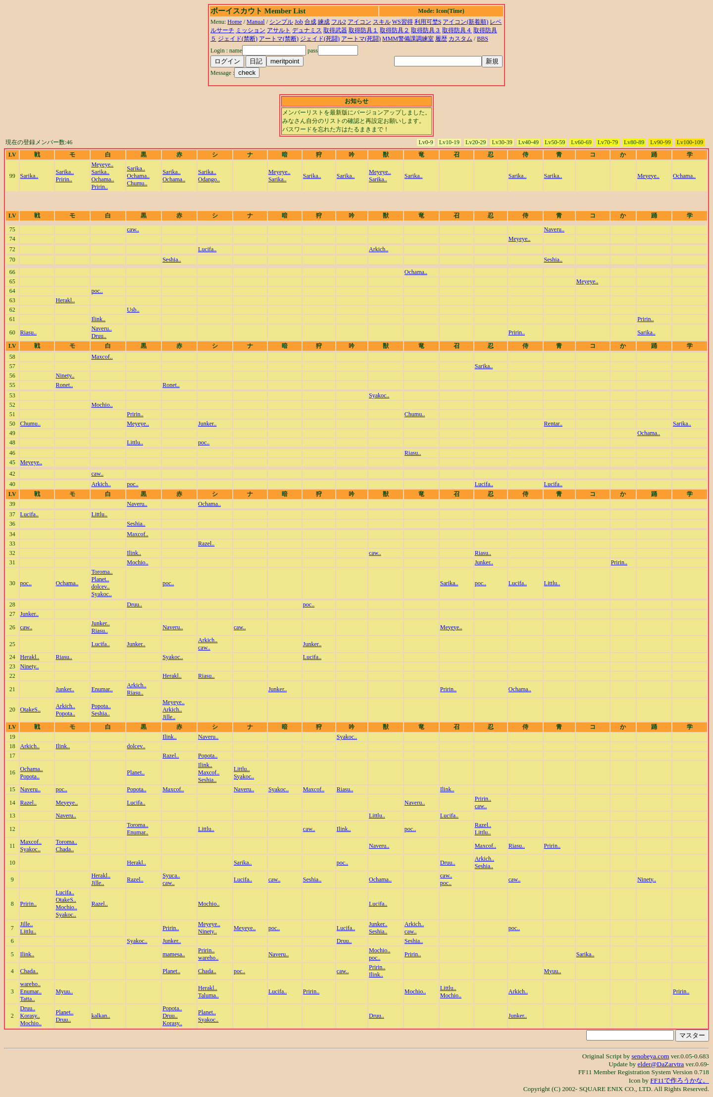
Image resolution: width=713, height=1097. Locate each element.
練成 (324, 21)
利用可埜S (428, 21)
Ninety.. (64, 375)
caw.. (133, 229)
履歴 (441, 38)
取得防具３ (426, 30)
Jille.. (168, 716)
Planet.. (100, 579)
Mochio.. (101, 404)
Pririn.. (63, 179)
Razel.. (206, 543)
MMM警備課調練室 (408, 38)
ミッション (250, 30)
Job (299, 21)
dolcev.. (100, 586)
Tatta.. (27, 998)
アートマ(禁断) (279, 38)
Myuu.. (552, 971)
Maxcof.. (101, 356)
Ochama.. (102, 179)
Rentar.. (553, 423)
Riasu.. (28, 332)
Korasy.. (30, 1015)
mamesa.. (173, 954)
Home (234, 21)
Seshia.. (171, 259)
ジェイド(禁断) (237, 38)
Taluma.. (208, 995)
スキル (382, 21)
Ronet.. (64, 385)
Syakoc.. (379, 395)
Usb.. (133, 309)
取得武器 (335, 30)
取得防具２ (394, 30)
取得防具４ (457, 30)
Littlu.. (135, 442)
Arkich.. (378, 249)
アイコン (359, 21)
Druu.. (98, 335)
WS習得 (402, 21)
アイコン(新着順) (465, 21)
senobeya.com (650, 1056)
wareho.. (208, 957)
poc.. (96, 290)
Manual (256, 21)
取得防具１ (363, 30)
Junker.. (207, 423)
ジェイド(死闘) (320, 38)
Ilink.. (98, 319)
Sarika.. (29, 175)
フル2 (338, 21)
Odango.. (209, 179)
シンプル (281, 21)
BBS (482, 38)
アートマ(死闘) (361, 38)
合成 (310, 21)
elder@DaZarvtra (661, 1064)
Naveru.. (554, 229)
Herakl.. (65, 300)
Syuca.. (171, 875)
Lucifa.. (207, 249)
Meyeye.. (102, 164)
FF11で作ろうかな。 (679, 1080)
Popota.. (65, 713)
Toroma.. (101, 571)
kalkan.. (100, 1015)
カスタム (460, 38)
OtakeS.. (30, 709)
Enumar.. (101, 689)
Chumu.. (137, 183)
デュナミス (307, 30)
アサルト (279, 30)
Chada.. (64, 849)
